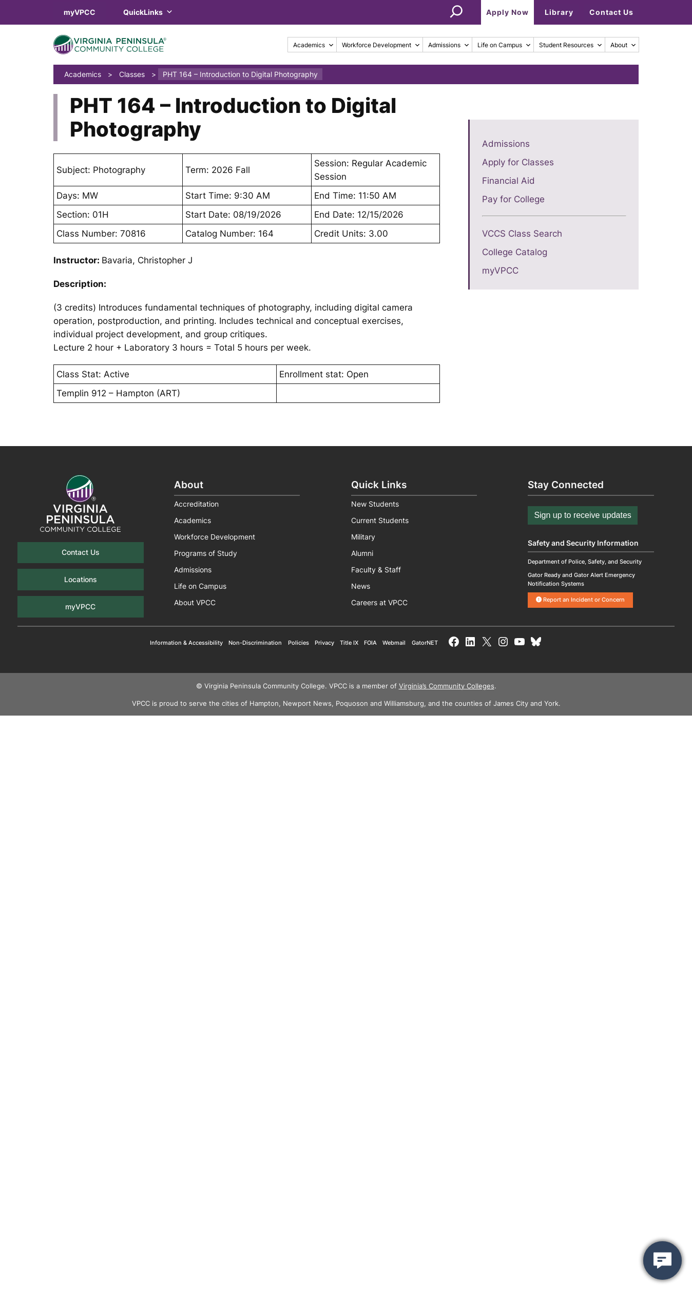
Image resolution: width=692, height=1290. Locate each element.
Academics (313, 44)
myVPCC (79, 12)
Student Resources (571, 44)
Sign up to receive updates (582, 515)
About (623, 44)
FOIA (370, 642)
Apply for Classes (518, 162)
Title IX (349, 642)
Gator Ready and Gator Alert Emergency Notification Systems (581, 579)
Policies (298, 642)
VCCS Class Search (522, 233)
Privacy (324, 642)
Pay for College (513, 199)
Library (559, 12)
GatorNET (425, 642)
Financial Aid (508, 181)
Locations (80, 579)
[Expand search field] (456, 12)
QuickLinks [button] (148, 12)
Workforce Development (381, 44)
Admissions (449, 44)
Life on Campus (504, 44)
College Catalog (514, 252)
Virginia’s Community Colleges (446, 686)
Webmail (394, 642)
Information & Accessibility (186, 642)
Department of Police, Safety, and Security (585, 561)
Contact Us (611, 12)
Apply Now (507, 12)
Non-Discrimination (255, 642)
